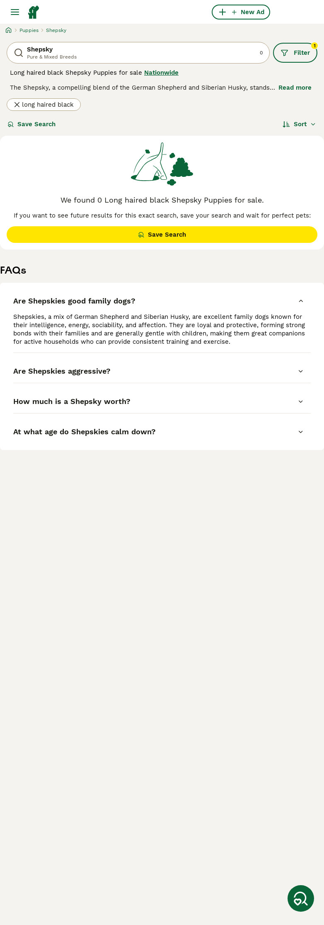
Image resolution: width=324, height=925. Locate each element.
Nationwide (161, 72)
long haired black (44, 104)
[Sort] (299, 124)
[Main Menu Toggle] (15, 12)
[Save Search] (301, 898)
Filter (298, 50)
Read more (295, 87)
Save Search (31, 124)
